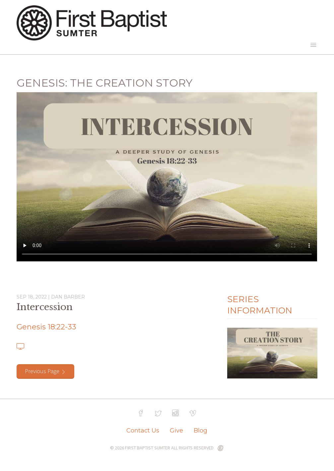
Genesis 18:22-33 (46, 326)
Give (176, 431)
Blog (200, 431)
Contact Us (142, 431)
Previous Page (42, 371)
